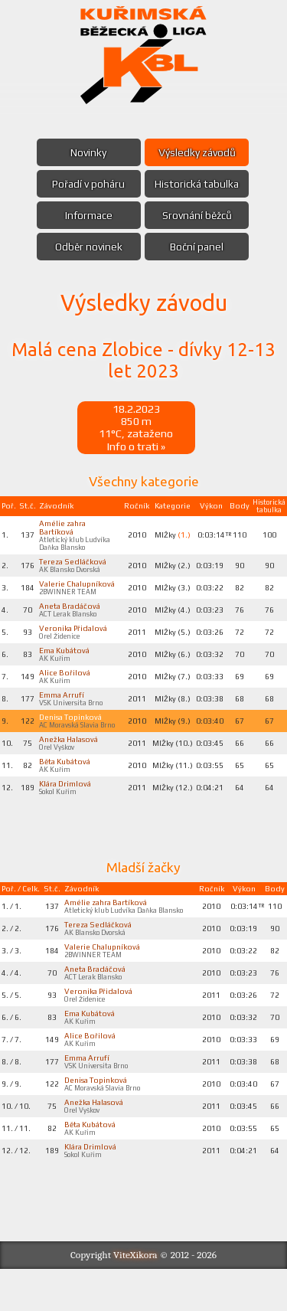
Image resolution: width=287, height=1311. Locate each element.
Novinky (87, 152)
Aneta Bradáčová (70, 615)
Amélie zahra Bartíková (63, 531)
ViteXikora (135, 1297)
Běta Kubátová (66, 781)
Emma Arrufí (62, 710)
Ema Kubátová (65, 663)
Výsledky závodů (198, 152)
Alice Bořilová (65, 686)
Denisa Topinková (72, 734)
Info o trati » (136, 448)
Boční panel (198, 246)
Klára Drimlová (66, 805)
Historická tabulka (198, 184)
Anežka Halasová (70, 758)
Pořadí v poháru (87, 184)
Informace (88, 215)
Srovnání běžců (198, 215)
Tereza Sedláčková (74, 568)
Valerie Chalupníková (78, 592)
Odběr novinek (87, 246)
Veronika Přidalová (74, 639)
